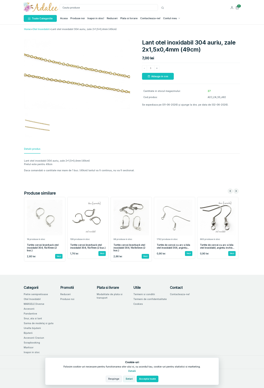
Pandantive (30, 313)
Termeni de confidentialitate (150, 299)
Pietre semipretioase (36, 294)
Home (27, 29)
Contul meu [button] (170, 18)
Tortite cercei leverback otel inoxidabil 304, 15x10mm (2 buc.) (42, 247)
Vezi (59, 256)
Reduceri (112, 18)
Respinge (113, 378)
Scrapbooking (32, 342)
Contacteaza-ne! (150, 18)
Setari (129, 378)
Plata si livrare (129, 18)
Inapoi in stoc (32, 352)
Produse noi (77, 18)
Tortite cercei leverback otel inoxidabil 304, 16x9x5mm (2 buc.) (129, 247)
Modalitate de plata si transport (109, 296)
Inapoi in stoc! (95, 18)
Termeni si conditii (144, 294)
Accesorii (29, 308)
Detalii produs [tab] (32, 148)
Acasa (64, 18)
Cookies (138, 303)
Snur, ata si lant (33, 318)
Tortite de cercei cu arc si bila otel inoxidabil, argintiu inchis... (217, 246)
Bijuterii (28, 332)
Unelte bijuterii (32, 328)
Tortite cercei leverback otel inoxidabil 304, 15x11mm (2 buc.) (88, 246)
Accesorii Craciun (34, 337)
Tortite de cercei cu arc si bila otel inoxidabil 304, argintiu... (173, 246)
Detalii (132, 370)
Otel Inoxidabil (40, 29)
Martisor (28, 347)
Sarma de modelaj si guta (38, 323)
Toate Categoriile (40, 18)
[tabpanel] (132, 165)
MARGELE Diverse (34, 303)
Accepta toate (147, 378)
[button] (237, 7)
